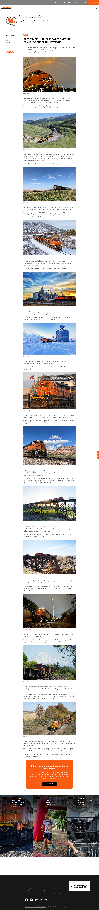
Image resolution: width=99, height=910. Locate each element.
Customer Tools (44, 885)
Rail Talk (54, 2)
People (36, 21)
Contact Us (84, 2)
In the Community (61, 8)
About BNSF (75, 8)
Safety (20, 21)
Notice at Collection (37, 907)
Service (25, 21)
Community (41, 21)
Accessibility (28, 888)
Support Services (58, 891)
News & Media (62, 2)
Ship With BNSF (58, 885)
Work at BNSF (87, 8)
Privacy (44, 907)
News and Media (44, 891)
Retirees (70, 2)
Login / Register (93, 2)
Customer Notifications (31, 893)
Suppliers (77, 2)
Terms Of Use (28, 907)
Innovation (30, 21)
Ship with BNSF (46, 8)
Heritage (48, 21)
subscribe (49, 783)
